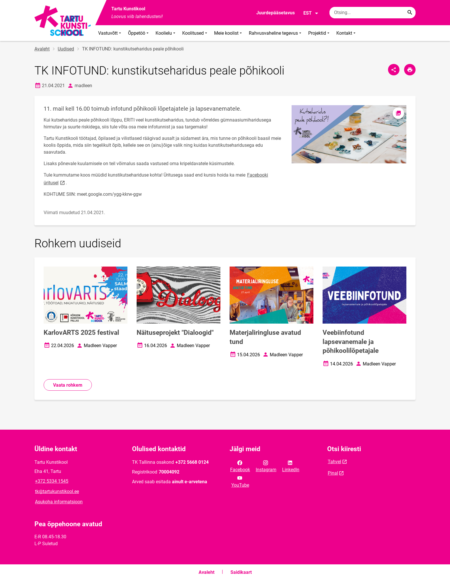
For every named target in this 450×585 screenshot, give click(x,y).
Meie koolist (228, 33)
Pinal (333, 473)
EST (311, 13)
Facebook (240, 466)
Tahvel (334, 461)
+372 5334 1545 (51, 481)
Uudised (66, 49)
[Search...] (410, 12)
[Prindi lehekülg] (410, 69)
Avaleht (42, 49)
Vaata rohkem (67, 385)
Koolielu (166, 33)
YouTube (240, 481)
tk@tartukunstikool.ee (57, 491)
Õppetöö (139, 33)
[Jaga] (393, 69)
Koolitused (195, 33)
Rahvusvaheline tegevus (275, 33)
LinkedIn (290, 466)
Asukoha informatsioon (59, 501)
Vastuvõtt (110, 33)
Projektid (319, 33)
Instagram (266, 466)
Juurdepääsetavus (275, 12)
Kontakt (346, 33)
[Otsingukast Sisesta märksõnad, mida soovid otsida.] (372, 12)
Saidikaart (241, 572)
